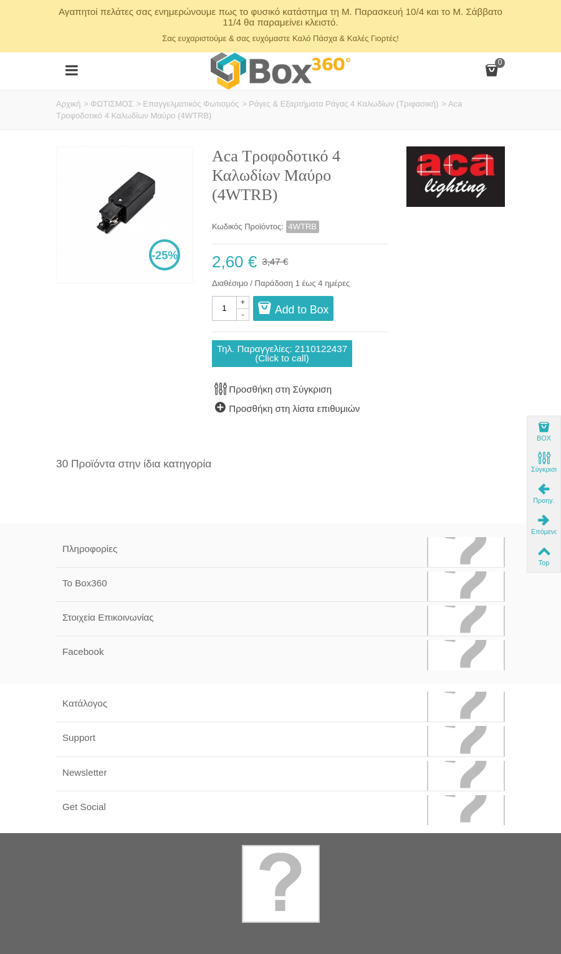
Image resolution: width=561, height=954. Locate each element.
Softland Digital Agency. (361, 936)
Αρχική (68, 103)
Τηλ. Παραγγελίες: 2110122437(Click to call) (282, 353)
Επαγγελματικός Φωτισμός (191, 103)
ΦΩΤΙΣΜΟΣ (111, 103)
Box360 (235, 936)
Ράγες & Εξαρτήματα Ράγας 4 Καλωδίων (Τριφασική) (343, 103)
